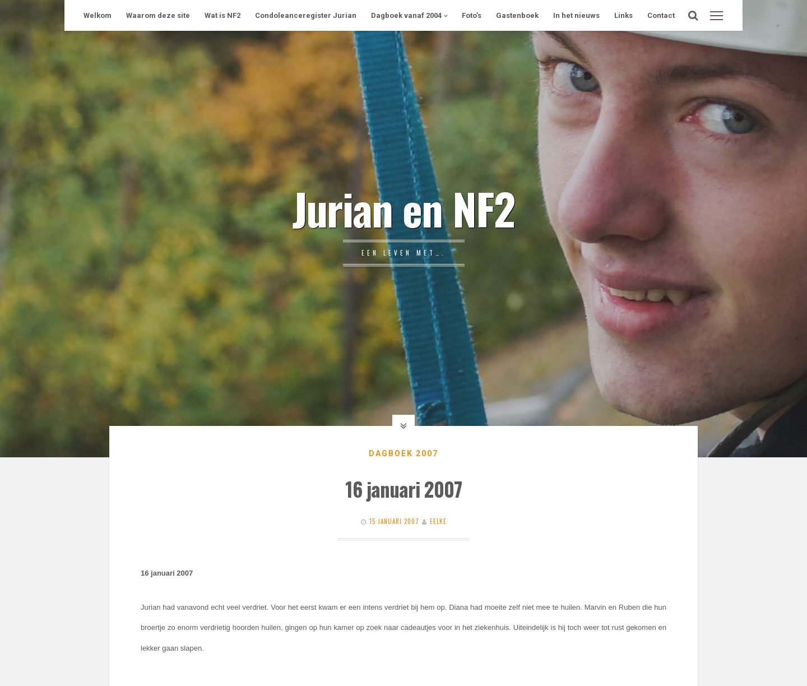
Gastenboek (517, 15)
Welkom (98, 15)
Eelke (438, 521)
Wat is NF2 (222, 15)
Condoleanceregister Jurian (305, 15)
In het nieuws (576, 15)
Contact (661, 15)
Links (623, 15)
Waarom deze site (158, 15)
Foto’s (471, 15)
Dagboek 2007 (403, 453)
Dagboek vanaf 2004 (406, 15)
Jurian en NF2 (403, 208)
